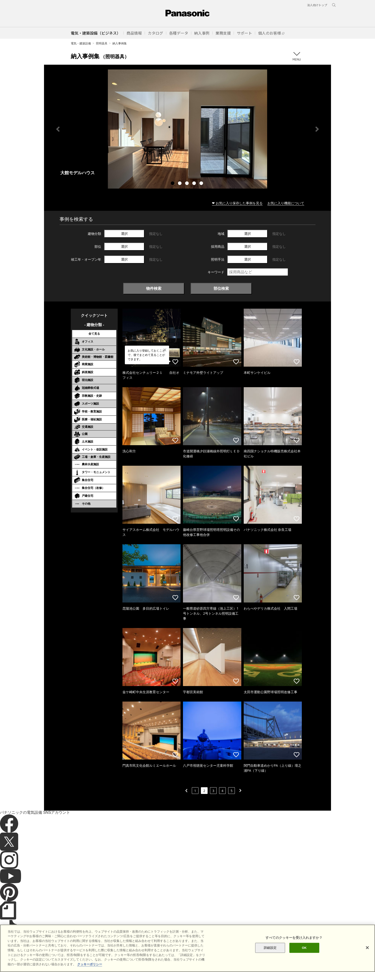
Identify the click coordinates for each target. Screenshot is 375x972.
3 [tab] (187, 183)
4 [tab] (194, 183)
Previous (58, 129)
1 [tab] (173, 183)
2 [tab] (180, 183)
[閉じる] (367, 957)
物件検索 (153, 288)
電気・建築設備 (81, 43)
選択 (124, 233)
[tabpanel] (187, 129)
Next (317, 129)
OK (304, 957)
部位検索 (221, 288)
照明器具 (101, 43)
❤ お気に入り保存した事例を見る (237, 203)
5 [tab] (201, 183)
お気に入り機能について (285, 203)
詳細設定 (270, 957)
